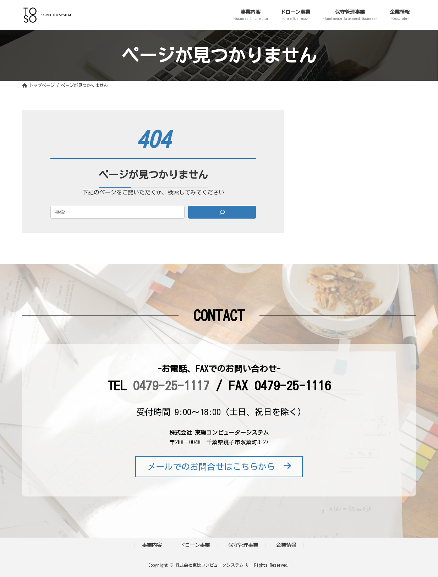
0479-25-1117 (171, 385)
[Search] (222, 212)
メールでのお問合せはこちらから (219, 466)
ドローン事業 (195, 545)
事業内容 (152, 545)
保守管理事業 (243, 545)
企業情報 (286, 545)
